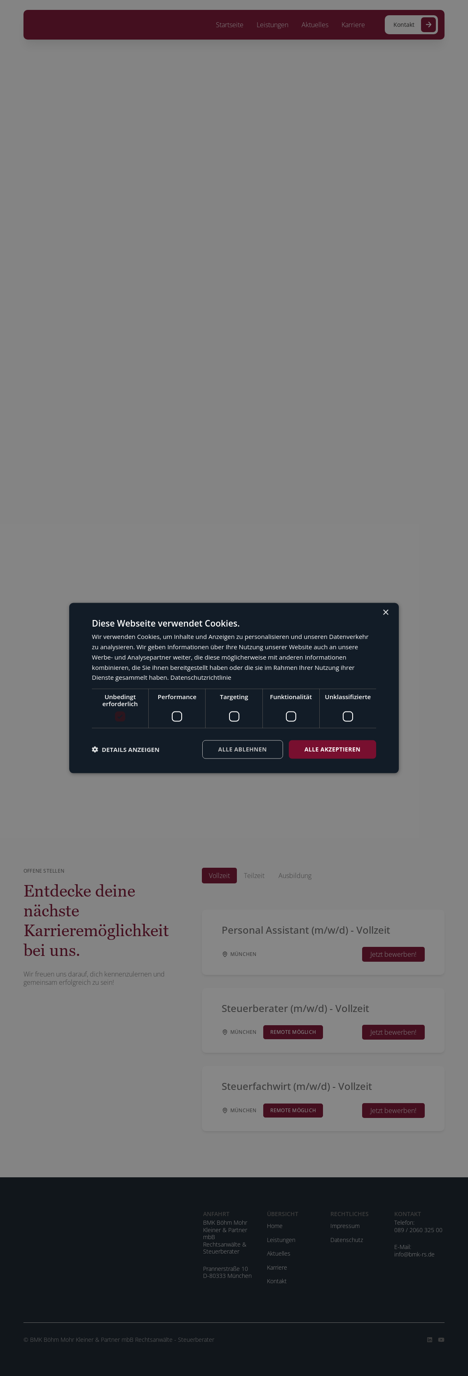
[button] (125, 749)
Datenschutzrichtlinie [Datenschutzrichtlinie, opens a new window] (201, 677)
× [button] (385, 613)
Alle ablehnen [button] (242, 749)
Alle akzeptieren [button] (332, 749)
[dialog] (234, 688)
